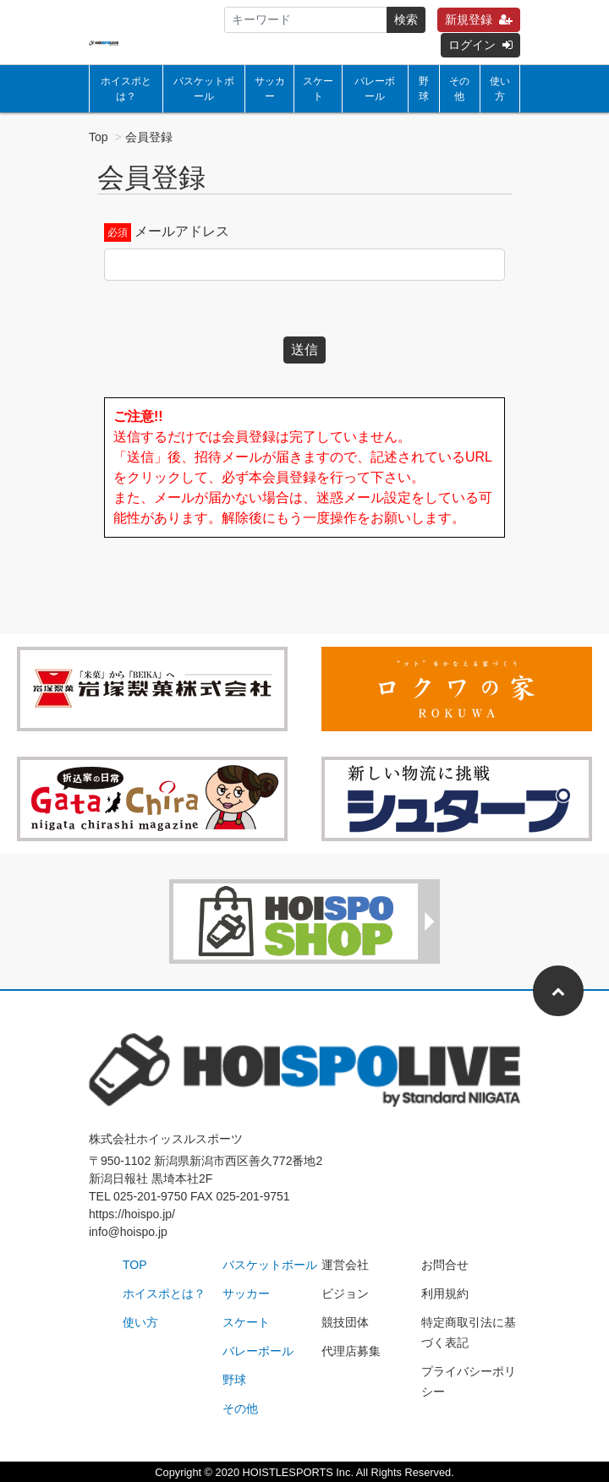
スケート (318, 88)
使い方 (500, 88)
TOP (135, 1264)
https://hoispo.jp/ (132, 1214)
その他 (459, 88)
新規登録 (479, 19)
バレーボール (374, 88)
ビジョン (345, 1293)
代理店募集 (351, 1351)
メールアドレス (181, 231)
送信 (304, 349)
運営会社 (345, 1264)
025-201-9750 (150, 1196)
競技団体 (345, 1322)
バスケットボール (203, 88)
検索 (406, 19)
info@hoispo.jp (128, 1232)
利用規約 (445, 1293)
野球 (424, 88)
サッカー (270, 88)
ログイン (480, 45)
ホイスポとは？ (126, 88)
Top (98, 137)
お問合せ (445, 1264)
